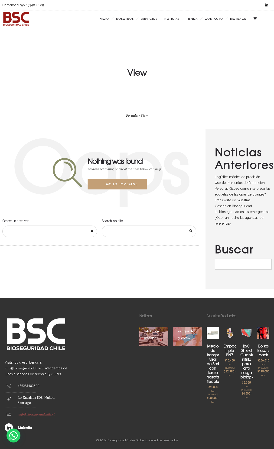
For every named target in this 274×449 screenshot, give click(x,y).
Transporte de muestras (233, 200)
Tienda (192, 18)
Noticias (171, 18)
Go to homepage (121, 184)
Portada (132, 115)
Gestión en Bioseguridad (233, 206)
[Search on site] (149, 231)
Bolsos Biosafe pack (263, 350)
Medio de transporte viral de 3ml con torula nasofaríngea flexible (219, 363)
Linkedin (25, 427)
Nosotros (125, 18)
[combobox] (49, 231)
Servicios (149, 18)
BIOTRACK (238, 18)
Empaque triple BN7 (232, 350)
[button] (13, 435)
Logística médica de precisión (237, 177)
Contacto (214, 18)
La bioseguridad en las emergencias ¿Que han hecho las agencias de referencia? (242, 217)
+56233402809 (28, 386)
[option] (154, 336)
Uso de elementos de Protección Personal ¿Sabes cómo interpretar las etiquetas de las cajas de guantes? (243, 188)
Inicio (104, 18)
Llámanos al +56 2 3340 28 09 (23, 5)
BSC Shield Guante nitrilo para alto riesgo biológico (248, 361)
